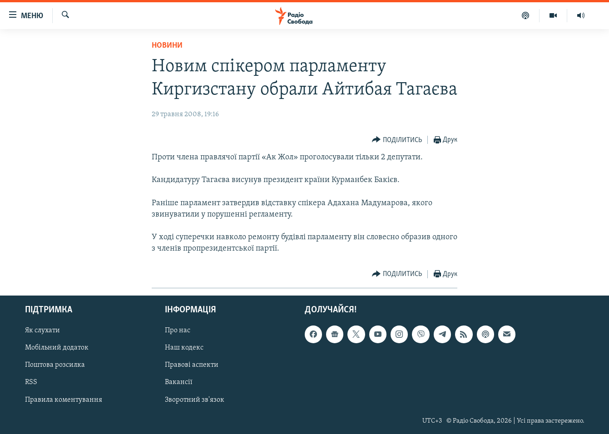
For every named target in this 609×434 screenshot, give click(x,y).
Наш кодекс (184, 347)
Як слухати (42, 330)
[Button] (397, 140)
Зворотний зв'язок (194, 399)
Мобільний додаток (57, 347)
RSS (31, 382)
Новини (167, 45)
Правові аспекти (191, 365)
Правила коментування (63, 399)
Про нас (177, 330)
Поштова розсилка (55, 365)
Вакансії (179, 382)
